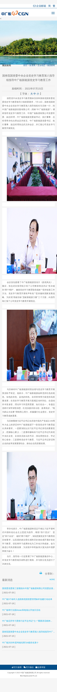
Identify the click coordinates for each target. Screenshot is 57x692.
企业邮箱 (40, 6)
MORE (52, 579)
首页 (25, 65)
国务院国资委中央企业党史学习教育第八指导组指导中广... (28, 632)
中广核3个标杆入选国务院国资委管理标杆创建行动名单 (27, 599)
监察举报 (40, 667)
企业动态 (41, 65)
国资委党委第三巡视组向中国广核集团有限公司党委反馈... (28, 588)
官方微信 (29, 667)
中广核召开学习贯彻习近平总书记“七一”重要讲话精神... (27, 621)
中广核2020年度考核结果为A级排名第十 (20, 642)
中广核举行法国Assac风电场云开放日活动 (21, 610)
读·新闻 (32, 65)
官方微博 (17, 667)
